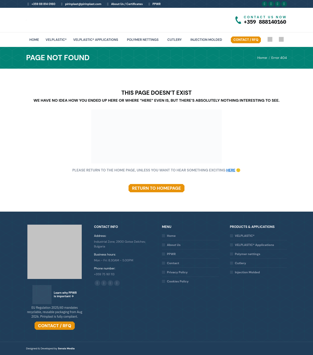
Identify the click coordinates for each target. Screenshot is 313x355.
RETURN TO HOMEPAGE (156, 188)
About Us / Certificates (124, 4)
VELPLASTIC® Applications (254, 245)
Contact (173, 263)
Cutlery (240, 263)
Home (171, 236)
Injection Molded (247, 272)
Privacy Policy (177, 272)
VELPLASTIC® (245, 236)
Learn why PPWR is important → (65, 294)
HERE (230, 170)
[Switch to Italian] (281, 40)
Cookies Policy (178, 281)
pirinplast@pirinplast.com (80, 4)
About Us (174, 245)
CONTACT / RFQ (54, 325)
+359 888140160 (265, 22)
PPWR (154, 4)
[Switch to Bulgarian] (270, 40)
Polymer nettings (247, 254)
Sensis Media (66, 348)
